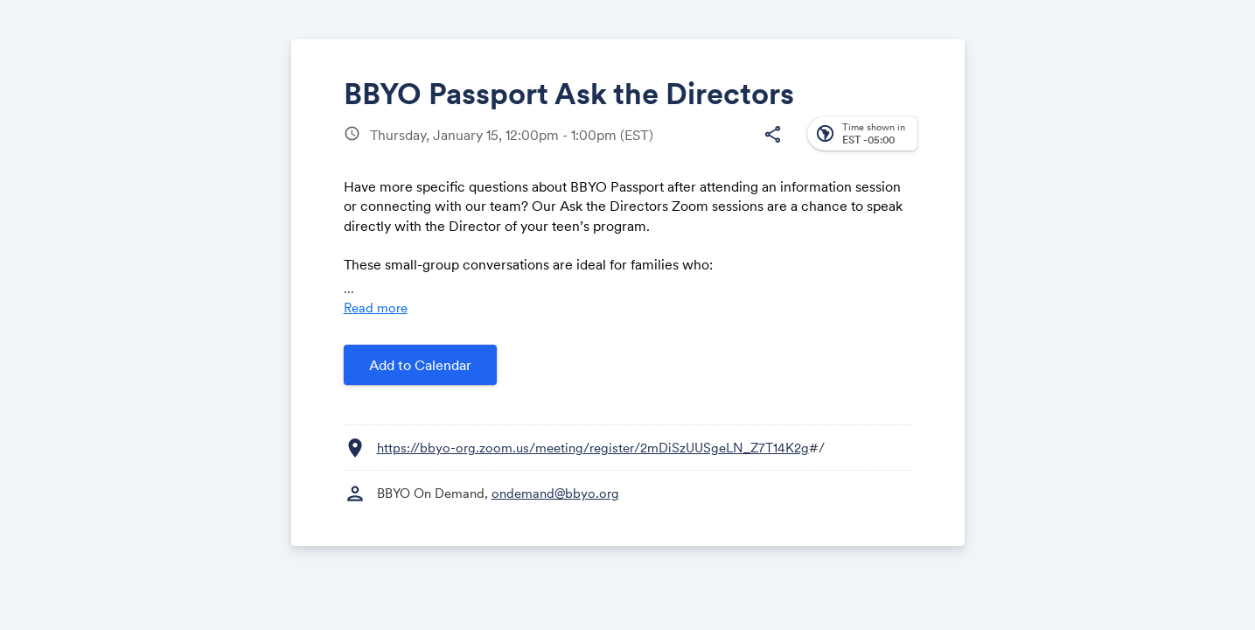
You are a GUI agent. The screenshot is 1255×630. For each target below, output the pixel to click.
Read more (376, 307)
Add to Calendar (420, 365)
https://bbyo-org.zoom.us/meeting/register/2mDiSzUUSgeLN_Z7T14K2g (593, 447)
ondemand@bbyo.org (555, 493)
